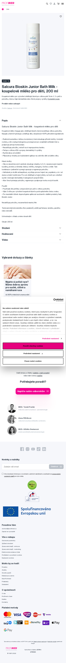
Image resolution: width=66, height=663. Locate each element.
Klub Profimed (6, 578)
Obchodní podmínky (8, 540)
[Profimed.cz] (8, 3)
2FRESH (33, 652)
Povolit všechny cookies (33, 346)
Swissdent (5, 584)
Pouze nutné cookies (33, 361)
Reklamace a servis (8, 575)
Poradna (4, 567)
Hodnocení (7, 234)
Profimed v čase (7, 596)
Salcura (9, 108)
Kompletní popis (54, 99)
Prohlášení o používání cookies (12, 555)
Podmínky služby (52, 641)
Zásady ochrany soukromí (39, 641)
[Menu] (62, 3)
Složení (6, 228)
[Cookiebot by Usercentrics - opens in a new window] (53, 300)
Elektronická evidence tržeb (11, 552)
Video (5, 240)
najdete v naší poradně (41, 373)
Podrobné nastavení (50, 338)
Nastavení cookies (8, 558)
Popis (5, 120)
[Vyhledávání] (47, 4)
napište (39, 376)
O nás (4, 593)
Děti (7, 9)
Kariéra (4, 599)
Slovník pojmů (6, 573)
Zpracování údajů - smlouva (11, 546)
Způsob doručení (7, 543)
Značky (4, 570)
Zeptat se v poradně (8, 531)
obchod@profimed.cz (9, 528)
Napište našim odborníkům (33, 391)
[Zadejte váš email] (26, 466)
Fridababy (5, 581)
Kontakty (5, 602)
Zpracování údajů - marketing (11, 549)
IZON (38, 649)
